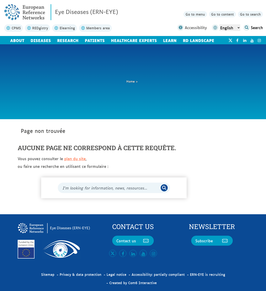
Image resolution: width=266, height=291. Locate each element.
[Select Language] (229, 27)
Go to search (250, 14)
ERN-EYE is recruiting (207, 274)
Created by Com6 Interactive (133, 282)
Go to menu (195, 14)
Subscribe (212, 241)
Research (68, 40)
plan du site (75, 158)
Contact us (133, 241)
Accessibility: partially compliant (158, 274)
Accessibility (192, 27)
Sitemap (47, 274)
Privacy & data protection (80, 274)
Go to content (222, 14)
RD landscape (198, 40)
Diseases (41, 40)
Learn (170, 40)
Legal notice (116, 274)
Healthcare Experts (134, 40)
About (17, 40)
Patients (95, 40)
